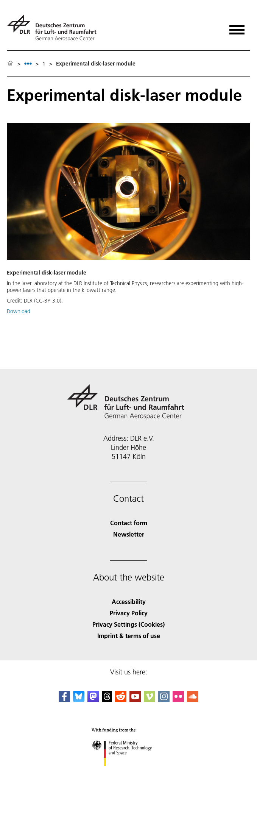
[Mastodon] (93, 699)
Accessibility (129, 601)
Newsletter (128, 534)
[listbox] (28, 63)
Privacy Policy (129, 613)
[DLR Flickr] (178, 699)
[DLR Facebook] (64, 699)
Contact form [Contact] (128, 523)
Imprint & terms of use (128, 636)
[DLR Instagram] (164, 699)
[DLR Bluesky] (78, 699)
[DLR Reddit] (120, 699)
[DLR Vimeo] (149, 699)
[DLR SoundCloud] (192, 699)
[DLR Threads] (107, 699)
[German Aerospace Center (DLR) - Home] (55, 27)
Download (18, 311)
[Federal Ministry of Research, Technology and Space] (128, 772)
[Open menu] (237, 27)
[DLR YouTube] (135, 699)
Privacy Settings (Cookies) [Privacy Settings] (128, 624)
